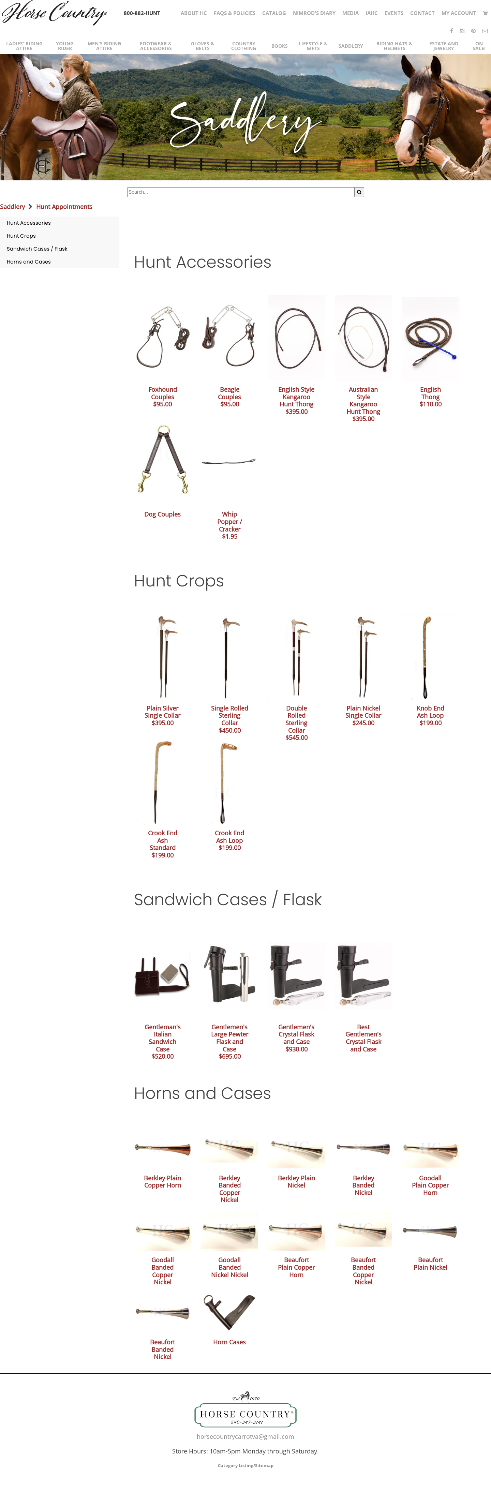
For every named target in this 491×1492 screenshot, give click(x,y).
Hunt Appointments (64, 207)
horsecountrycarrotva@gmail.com (245, 1436)
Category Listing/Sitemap (245, 1465)
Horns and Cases (29, 261)
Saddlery (12, 207)
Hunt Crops (21, 235)
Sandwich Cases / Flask (37, 248)
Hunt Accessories (29, 222)
